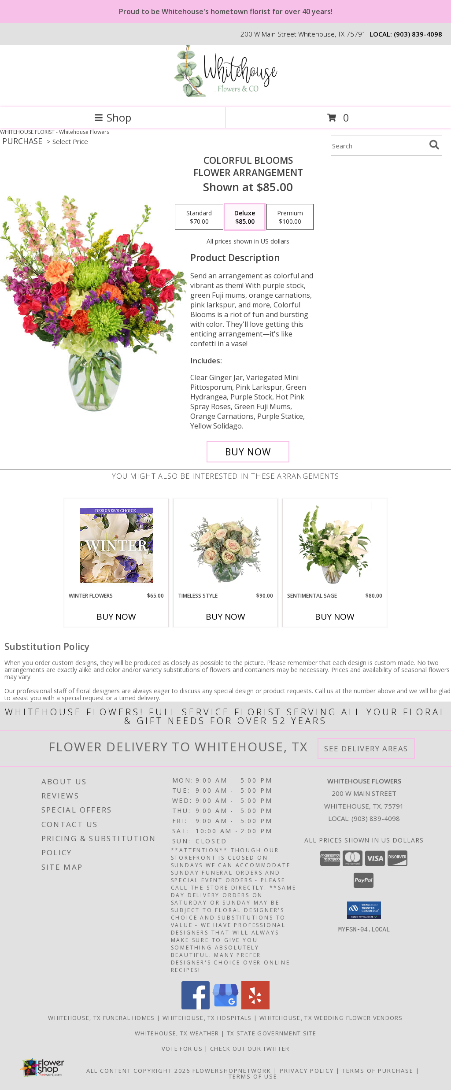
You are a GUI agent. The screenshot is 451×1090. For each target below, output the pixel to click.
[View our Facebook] (195, 1007)
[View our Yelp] (255, 1007)
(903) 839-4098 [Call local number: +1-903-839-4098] (418, 34)
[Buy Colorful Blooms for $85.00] (248, 451)
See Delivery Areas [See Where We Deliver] (366, 748)
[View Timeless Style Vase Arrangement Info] (225, 545)
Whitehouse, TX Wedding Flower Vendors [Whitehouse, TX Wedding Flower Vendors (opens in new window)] (331, 1018)
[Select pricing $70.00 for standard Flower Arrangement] (199, 217)
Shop (112, 117)
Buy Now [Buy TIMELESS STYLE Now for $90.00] (225, 616)
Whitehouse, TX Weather (177, 1033)
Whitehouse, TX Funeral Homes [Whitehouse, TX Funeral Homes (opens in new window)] (101, 1018)
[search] (434, 145)
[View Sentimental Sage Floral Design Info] (335, 545)
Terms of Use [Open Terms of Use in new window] (253, 1076)
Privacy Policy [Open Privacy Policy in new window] (307, 1071)
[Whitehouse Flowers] (225, 94)
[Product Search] (378, 145)
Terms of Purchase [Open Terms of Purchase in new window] (378, 1071)
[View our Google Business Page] (225, 1007)
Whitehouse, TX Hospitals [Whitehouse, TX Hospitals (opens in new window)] (207, 1018)
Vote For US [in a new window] (183, 1049)
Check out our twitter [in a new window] (249, 1049)
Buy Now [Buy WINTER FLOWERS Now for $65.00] (116, 616)
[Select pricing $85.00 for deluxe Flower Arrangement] (244, 217)
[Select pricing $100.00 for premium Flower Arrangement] (290, 217)
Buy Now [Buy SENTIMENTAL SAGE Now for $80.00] (335, 616)
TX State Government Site (271, 1033)
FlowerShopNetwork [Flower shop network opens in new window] (231, 1071)
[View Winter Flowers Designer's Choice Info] (116, 545)
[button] (364, 910)
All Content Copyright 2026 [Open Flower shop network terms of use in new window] (138, 1071)
